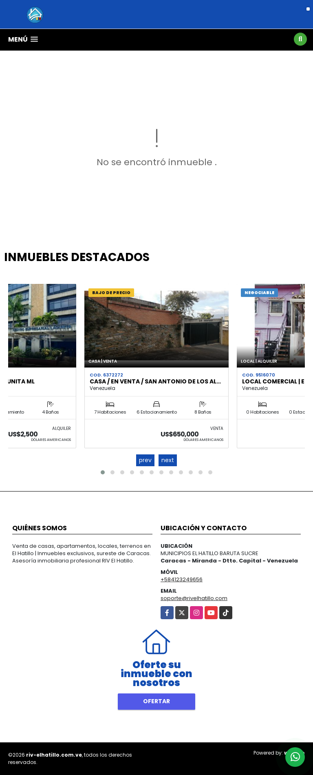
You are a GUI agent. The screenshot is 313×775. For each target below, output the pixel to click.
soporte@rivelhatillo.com (194, 598)
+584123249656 (182, 579)
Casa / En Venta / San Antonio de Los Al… (155, 381)
